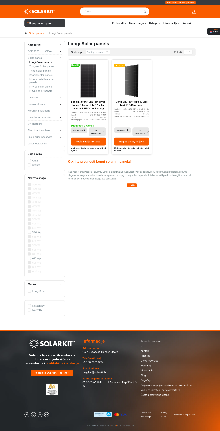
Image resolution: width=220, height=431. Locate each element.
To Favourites (98, 131)
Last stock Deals (37, 143)
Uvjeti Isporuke (149, 360)
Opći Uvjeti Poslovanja (146, 414)
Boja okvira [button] (35, 154)
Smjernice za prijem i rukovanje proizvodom (166, 385)
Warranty (146, 365)
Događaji (145, 380)
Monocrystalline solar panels (42, 81)
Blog (143, 375)
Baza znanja (136, 23)
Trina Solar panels (40, 70)
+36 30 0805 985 (92, 362)
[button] (132, 185)
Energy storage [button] (45, 104)
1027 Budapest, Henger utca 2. (100, 351)
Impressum (190, 414)
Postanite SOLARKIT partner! (180, 2)
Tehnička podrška (151, 341)
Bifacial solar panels (41, 74)
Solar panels (36, 33)
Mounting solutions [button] (45, 110)
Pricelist (145, 355)
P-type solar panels (40, 90)
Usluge (153, 23)
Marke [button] (32, 284)
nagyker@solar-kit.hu (94, 372)
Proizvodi (118, 23)
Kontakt (188, 23)
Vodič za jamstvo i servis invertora (160, 390)
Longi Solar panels (40, 62)
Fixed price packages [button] (45, 136)
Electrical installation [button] (45, 130)
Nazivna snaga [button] (37, 178)
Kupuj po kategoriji (39, 23)
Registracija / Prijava (88, 141)
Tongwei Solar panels (42, 66)
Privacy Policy (163, 414)
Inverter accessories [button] (45, 117)
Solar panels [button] (45, 57)
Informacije (170, 23)
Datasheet (79, 130)
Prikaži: (178, 52)
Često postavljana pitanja (155, 394)
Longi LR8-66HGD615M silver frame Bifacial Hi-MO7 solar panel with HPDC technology (88, 105)
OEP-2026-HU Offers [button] (45, 51)
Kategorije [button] (34, 44)
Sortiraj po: (77, 52)
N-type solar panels (40, 86)
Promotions (178, 414)
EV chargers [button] (45, 123)
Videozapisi (147, 370)
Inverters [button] (45, 97)
